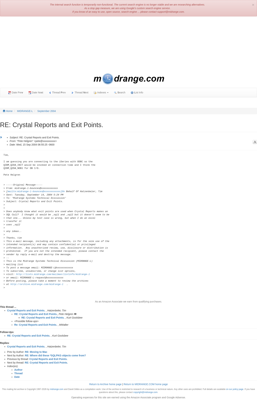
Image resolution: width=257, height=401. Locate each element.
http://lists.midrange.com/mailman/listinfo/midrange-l (53, 274)
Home (7, 111)
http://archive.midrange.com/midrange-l (37, 284)
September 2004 (46, 111)
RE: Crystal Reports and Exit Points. (35, 314)
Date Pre (15, 92)
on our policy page (234, 389)
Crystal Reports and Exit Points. (26, 310)
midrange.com (56, 389)
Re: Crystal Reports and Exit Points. (35, 324)
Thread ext (80, 92)
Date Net (35, 92)
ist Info (137, 92)
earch (119, 92)
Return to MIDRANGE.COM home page (146, 384)
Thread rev (57, 92)
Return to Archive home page (105, 384)
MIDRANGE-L (25, 111)
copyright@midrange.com (145, 392)
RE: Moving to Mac (36, 351)
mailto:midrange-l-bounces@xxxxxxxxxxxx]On (36, 191)
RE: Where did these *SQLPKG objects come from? (55, 355)
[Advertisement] (128, 45)
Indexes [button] (101, 92)
